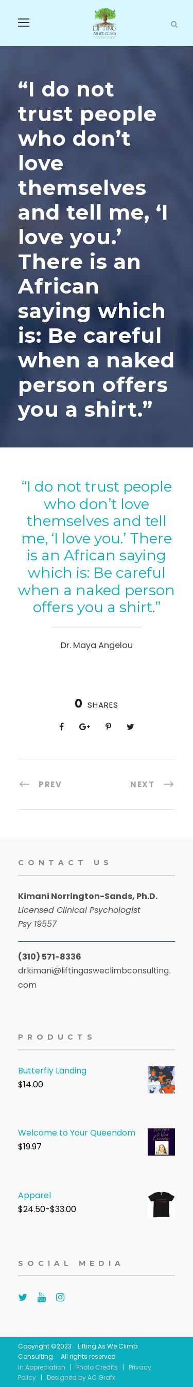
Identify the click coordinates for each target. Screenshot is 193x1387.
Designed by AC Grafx (81, 1377)
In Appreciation (41, 1367)
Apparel (34, 1195)
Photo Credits (97, 1367)
